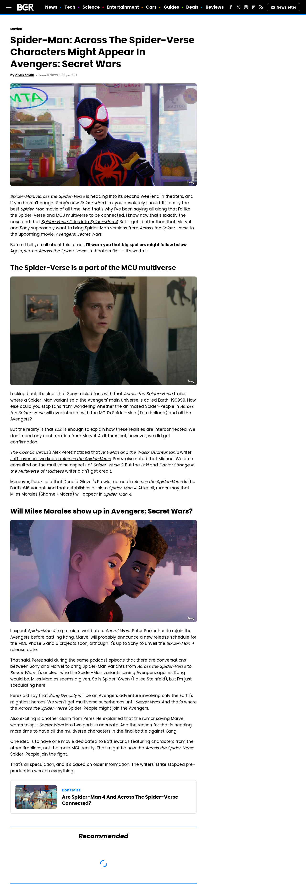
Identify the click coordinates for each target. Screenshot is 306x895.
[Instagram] (246, 7)
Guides (171, 7)
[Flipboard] (254, 7)
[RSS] (261, 7)
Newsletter (283, 7)
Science (91, 7)
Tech (70, 7)
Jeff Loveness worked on (60, 459)
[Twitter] (238, 7)
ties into (79, 222)
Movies (16, 29)
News (51, 7)
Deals (192, 7)
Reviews (215, 7)
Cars (151, 7)
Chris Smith (24, 75)
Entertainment (123, 7)
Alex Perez (41, 452)
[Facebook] (231, 7)
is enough (69, 429)
